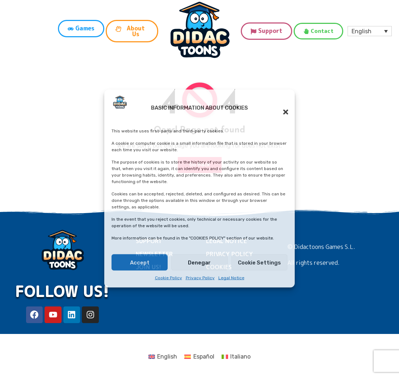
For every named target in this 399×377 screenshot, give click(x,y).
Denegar (199, 262)
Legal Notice (231, 277)
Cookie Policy (168, 277)
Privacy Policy (200, 277)
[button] (282, 107)
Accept (140, 262)
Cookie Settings (259, 262)
